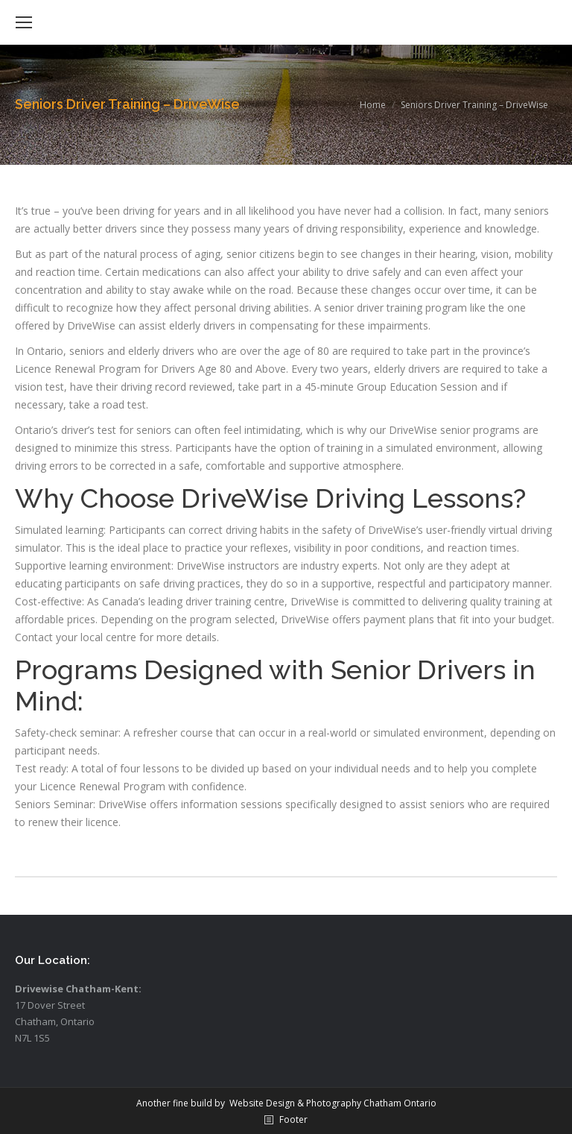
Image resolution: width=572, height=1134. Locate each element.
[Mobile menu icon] (24, 22)
